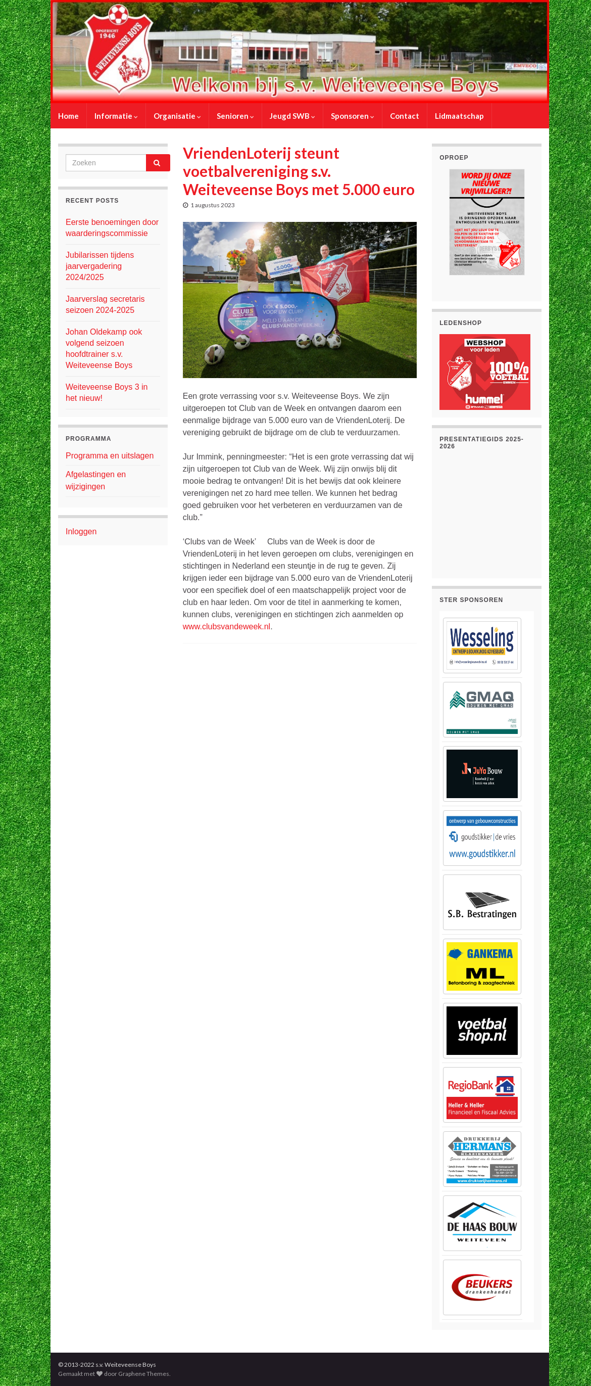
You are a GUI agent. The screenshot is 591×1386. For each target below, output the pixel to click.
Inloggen (81, 531)
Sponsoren (352, 115)
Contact (404, 115)
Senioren (235, 115)
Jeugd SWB (292, 115)
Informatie (116, 115)
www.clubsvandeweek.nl (226, 626)
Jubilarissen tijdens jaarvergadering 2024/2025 (100, 266)
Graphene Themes (143, 1373)
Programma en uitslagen (110, 455)
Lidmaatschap (459, 115)
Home (68, 115)
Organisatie (177, 115)
